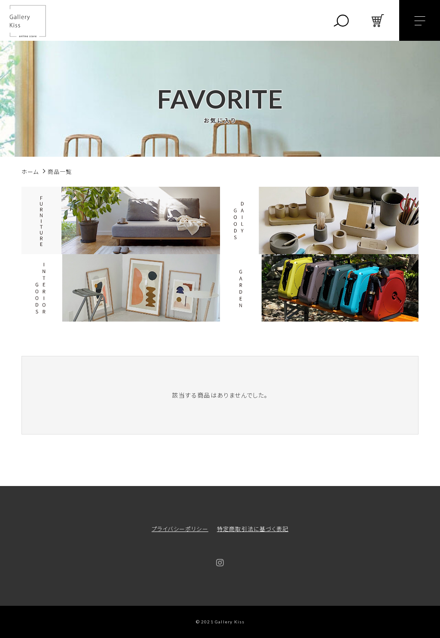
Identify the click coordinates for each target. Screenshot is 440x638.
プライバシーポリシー (180, 529)
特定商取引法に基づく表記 (252, 529)
